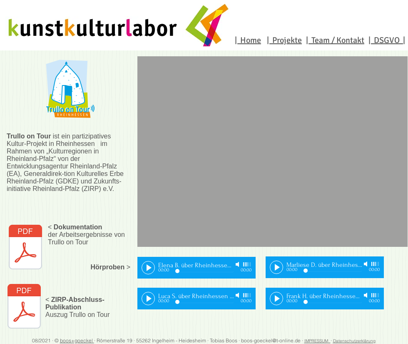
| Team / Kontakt (335, 40)
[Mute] (238, 264)
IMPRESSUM (317, 341)
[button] (272, 151)
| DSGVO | (386, 40)
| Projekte (284, 40)
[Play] (148, 268)
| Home (248, 40)
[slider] (247, 264)
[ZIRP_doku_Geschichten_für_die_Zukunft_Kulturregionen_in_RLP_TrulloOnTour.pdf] (24, 307)
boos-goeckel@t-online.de (271, 340)
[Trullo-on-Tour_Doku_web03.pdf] (25, 248)
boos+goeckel (77, 340)
